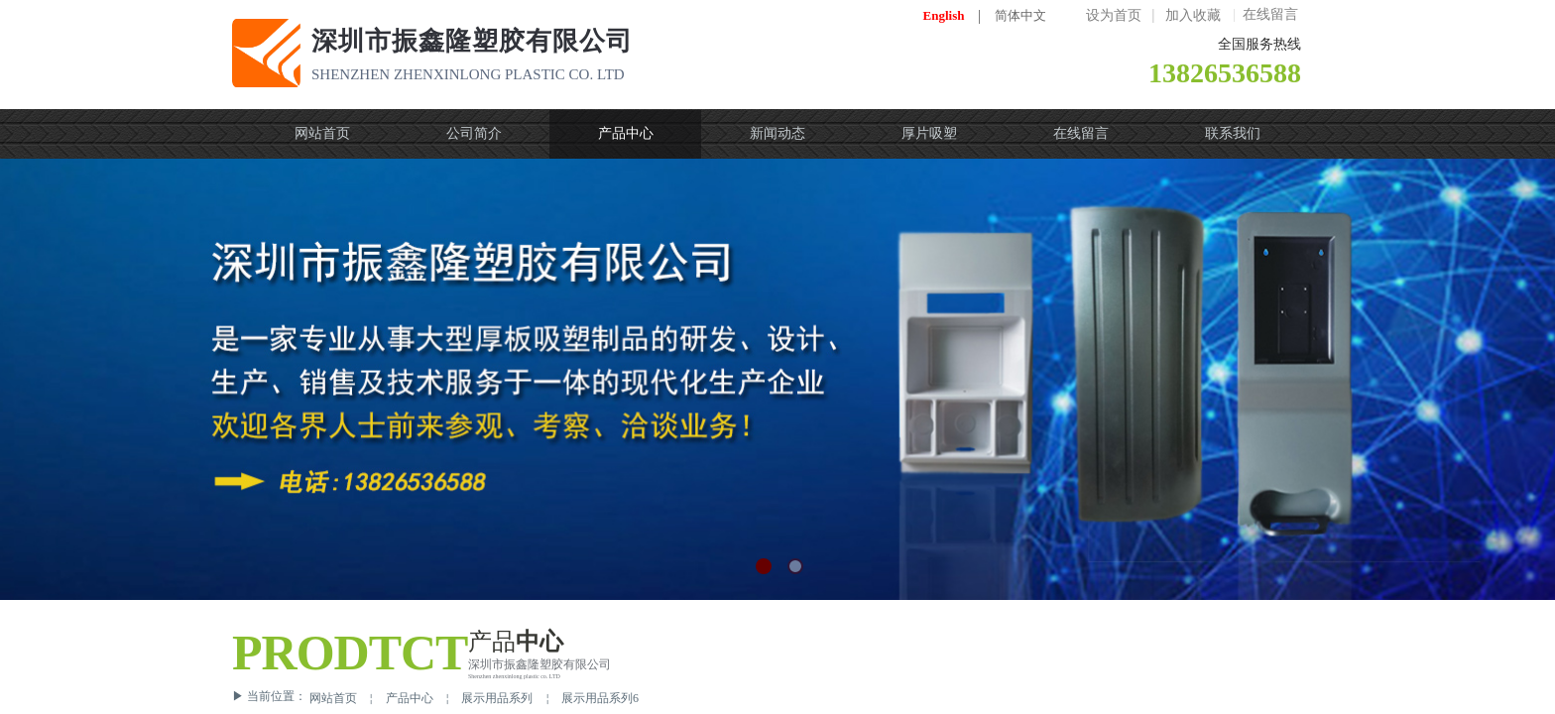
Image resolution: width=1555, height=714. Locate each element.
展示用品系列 (497, 698)
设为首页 (1113, 15)
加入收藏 (1193, 15)
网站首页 (333, 698)
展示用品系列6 (600, 698)
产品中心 (409, 698)
